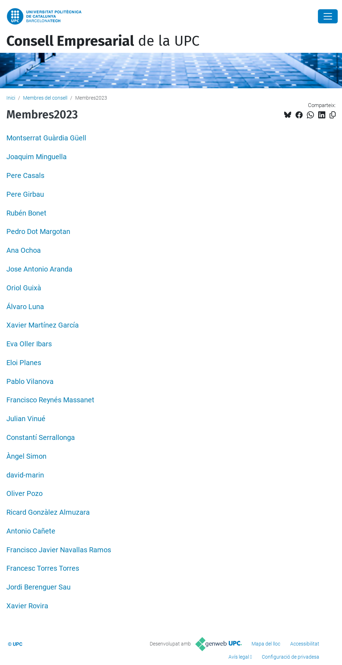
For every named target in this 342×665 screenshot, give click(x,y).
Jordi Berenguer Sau (38, 587)
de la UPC (102, 41)
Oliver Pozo (24, 494)
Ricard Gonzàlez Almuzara (48, 512)
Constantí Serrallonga (40, 438)
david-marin (25, 475)
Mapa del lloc (266, 644)
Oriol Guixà (23, 288)
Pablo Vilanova (30, 382)
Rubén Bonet (26, 213)
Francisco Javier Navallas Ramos (58, 550)
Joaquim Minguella (36, 157)
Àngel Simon (26, 456)
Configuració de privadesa (290, 657)
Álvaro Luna (25, 307)
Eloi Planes (23, 363)
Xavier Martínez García (42, 325)
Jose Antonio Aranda (39, 269)
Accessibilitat (304, 644)
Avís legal (238, 657)
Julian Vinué (25, 419)
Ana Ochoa (23, 250)
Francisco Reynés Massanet (50, 400)
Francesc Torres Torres (42, 568)
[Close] (328, 16)
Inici (10, 98)
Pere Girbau (25, 194)
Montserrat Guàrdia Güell (46, 138)
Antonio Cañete (30, 531)
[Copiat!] (333, 115)
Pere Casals (25, 176)
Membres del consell (45, 98)
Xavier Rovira (27, 606)
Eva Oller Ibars (29, 344)
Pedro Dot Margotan (38, 232)
